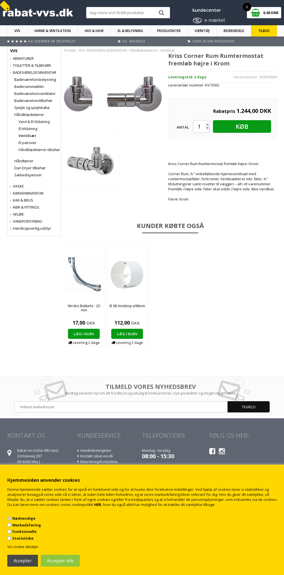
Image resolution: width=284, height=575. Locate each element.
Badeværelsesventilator (35, 93)
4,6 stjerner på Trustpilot (52, 41)
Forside (70, 50)
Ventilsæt (27, 135)
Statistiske (22, 538)
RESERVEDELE (234, 30)
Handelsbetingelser (96, 450)
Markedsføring (26, 525)
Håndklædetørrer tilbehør (39, 149)
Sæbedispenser (28, 174)
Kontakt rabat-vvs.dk (96, 456)
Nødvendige (23, 518)
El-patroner (28, 142)
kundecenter (206, 10)
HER (97, 504)
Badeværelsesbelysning (35, 79)
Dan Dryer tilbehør (30, 167)
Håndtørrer (23, 160)
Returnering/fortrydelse (99, 461)
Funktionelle (24, 531)
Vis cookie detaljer (22, 546)
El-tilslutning (28, 128)
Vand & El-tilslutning (34, 121)
